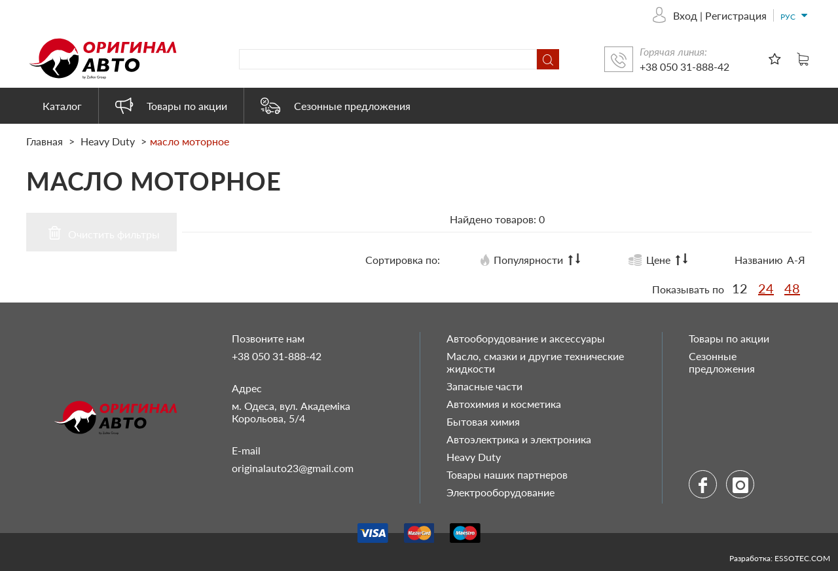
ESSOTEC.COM (802, 558)
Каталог (62, 106)
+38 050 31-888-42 (684, 66)
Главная (45, 141)
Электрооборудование (500, 492)
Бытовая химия (483, 421)
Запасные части (484, 386)
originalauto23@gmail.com (293, 468)
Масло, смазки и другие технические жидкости (535, 362)
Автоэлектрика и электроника (518, 439)
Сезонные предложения (335, 106)
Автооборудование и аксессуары (525, 338)
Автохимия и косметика (503, 403)
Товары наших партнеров (507, 474)
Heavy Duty (107, 141)
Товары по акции (171, 106)
